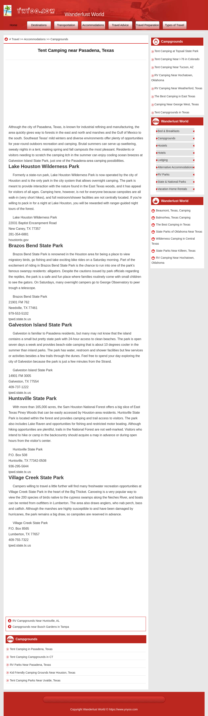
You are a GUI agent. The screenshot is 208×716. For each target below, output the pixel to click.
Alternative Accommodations (175, 167)
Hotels (162, 152)
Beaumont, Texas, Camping (173, 210)
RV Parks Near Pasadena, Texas (30, 664)
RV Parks (164, 174)
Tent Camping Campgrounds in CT (31, 657)
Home (13, 25)
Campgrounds (59, 39)
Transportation (66, 25)
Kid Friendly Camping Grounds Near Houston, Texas (42, 672)
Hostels (162, 145)
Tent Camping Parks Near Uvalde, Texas (35, 680)
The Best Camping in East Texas (175, 96)
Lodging (163, 160)
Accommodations (93, 25)
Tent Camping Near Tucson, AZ (174, 67)
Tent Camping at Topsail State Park (176, 51)
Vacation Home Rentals (172, 189)
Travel (15, 39)
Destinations (39, 25)
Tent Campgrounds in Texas (172, 112)
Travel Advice (120, 25)
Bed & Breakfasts (168, 131)
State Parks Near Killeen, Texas (176, 250)
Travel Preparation (147, 25)
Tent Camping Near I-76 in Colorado (177, 59)
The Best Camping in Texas (173, 224)
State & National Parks (172, 181)
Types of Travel (174, 25)
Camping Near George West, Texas (177, 104)
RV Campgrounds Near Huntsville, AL (36, 620)
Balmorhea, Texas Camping (173, 217)
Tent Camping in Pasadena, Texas (31, 649)
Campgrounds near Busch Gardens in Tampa (41, 626)
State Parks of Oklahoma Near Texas (179, 231)
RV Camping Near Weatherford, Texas (178, 88)
